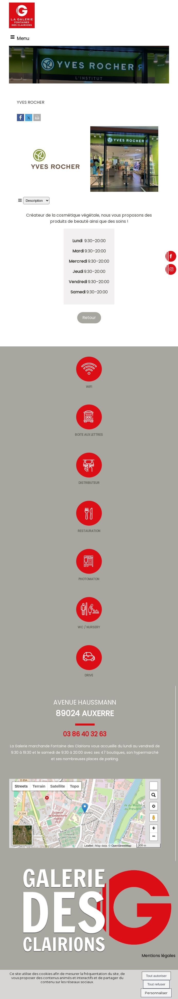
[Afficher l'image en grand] (54, 190)
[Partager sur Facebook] (20, 118)
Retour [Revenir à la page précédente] (89, 318)
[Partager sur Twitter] (28, 118)
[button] (153, 786)
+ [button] (153, 829)
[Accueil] (22, 15)
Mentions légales (158, 956)
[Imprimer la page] (37, 118)
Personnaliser (156, 993)
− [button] (153, 837)
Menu (23, 38)
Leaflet (88, 845)
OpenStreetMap (121, 845)
